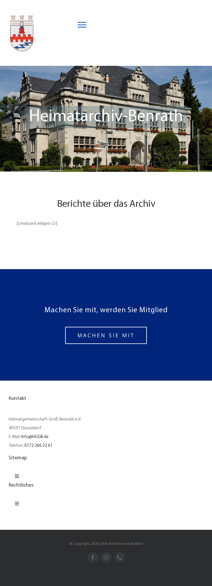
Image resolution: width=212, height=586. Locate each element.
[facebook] (93, 557)
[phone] (119, 557)
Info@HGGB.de (35, 437)
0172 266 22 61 (38, 446)
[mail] (106, 557)
